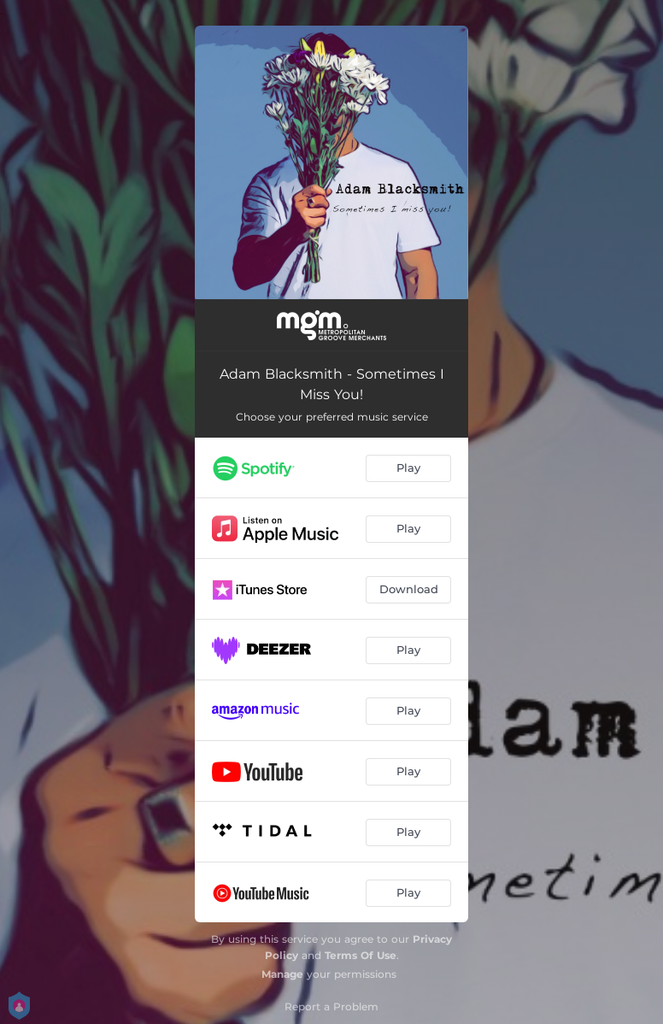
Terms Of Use (360, 955)
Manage (282, 974)
